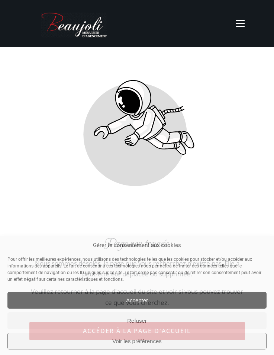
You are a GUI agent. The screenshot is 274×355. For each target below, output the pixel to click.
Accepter (137, 300)
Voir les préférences (137, 341)
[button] (240, 23)
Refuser (137, 321)
